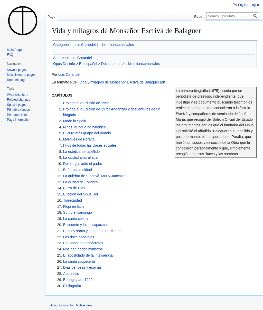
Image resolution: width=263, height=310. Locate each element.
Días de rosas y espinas (82, 267)
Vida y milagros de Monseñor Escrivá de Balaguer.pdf (122, 82)
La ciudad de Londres (80, 182)
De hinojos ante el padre (82, 164)
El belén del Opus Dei (80, 194)
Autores (59, 58)
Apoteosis (71, 273)
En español (88, 64)
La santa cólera (75, 219)
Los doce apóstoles (78, 237)
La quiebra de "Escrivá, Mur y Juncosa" (94, 176)
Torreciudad (72, 200)
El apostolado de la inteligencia (88, 255)
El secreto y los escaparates (85, 225)
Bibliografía (72, 286)
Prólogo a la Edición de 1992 (86, 103)
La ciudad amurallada (80, 157)
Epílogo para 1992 (77, 280)
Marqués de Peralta (79, 139)
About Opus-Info (61, 305)
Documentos (111, 64)
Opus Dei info (64, 64)
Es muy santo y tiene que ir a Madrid (92, 231)
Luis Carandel (84, 45)
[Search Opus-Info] (232, 16)
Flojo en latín (73, 206)
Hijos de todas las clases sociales (90, 145)
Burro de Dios (74, 188)
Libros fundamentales (116, 45)
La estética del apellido (81, 151)
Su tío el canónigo (77, 212)
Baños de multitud (77, 170)
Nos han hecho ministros (83, 249)
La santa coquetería (79, 261)
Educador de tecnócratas (83, 243)
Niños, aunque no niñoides (84, 127)
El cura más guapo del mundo (87, 133)
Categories (62, 45)
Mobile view (84, 305)
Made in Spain (74, 121)
